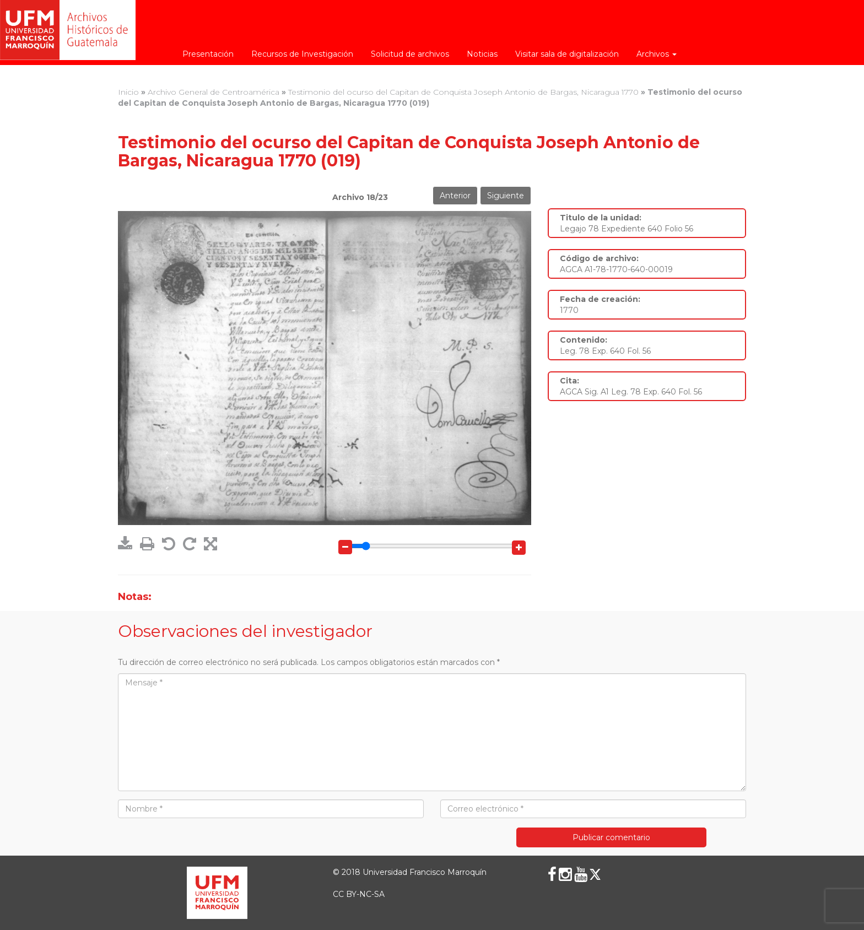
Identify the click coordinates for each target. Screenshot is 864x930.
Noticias (482, 54)
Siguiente (505, 196)
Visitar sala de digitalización (567, 54)
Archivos (656, 54)
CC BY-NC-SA (359, 894)
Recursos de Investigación (302, 54)
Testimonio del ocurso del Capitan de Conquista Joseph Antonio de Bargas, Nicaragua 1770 (463, 92)
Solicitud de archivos (410, 54)
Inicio (128, 92)
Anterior (455, 196)
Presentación (208, 54)
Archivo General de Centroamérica (213, 92)
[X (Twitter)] (595, 874)
